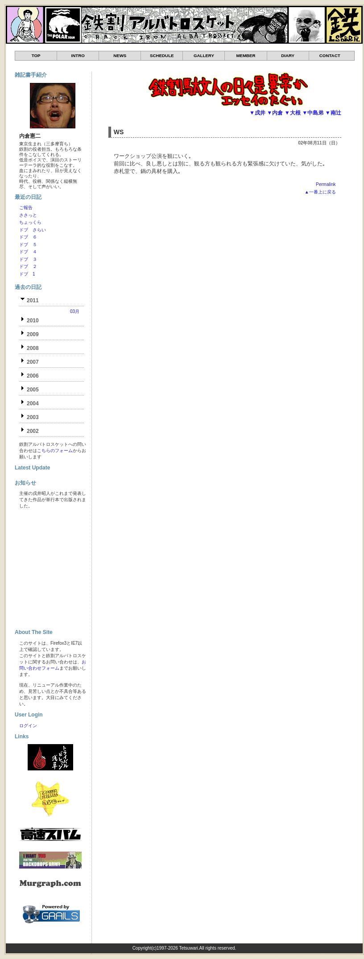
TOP (36, 55)
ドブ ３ (28, 259)
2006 (33, 376)
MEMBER (245, 55)
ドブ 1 (27, 274)
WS (119, 132)
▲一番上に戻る (320, 191)
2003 (33, 417)
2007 (33, 362)
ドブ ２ (28, 266)
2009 (33, 334)
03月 (74, 311)
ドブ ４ (28, 251)
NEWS (119, 55)
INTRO (78, 55)
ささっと (28, 215)
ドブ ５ (28, 244)
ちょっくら (30, 222)
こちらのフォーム (55, 450)
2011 (33, 300)
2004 (33, 403)
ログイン (28, 725)
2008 (33, 348)
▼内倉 (275, 113)
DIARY (287, 55)
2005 (33, 390)
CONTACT (329, 55)
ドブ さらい (32, 229)
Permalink (325, 184)
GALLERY (204, 55)
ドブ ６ (28, 237)
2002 (33, 431)
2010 (33, 320)
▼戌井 (257, 113)
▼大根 (293, 113)
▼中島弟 (312, 113)
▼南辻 (333, 113)
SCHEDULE (162, 55)
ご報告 (26, 207)
